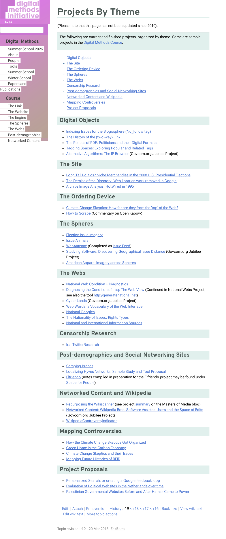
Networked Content (24, 140)
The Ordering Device (83, 69)
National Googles (80, 312)
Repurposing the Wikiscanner (90, 404)
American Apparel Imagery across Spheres (101, 262)
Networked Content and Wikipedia (94, 96)
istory (115, 508)
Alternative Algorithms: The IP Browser (97, 153)
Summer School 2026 (25, 49)
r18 (136, 508)
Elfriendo (73, 377)
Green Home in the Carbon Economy (96, 448)
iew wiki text (191, 508)
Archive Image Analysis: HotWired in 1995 (100, 186)
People (13, 60)
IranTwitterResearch (82, 344)
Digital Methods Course (103, 42)
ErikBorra (118, 529)
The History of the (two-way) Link (93, 137)
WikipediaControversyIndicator (91, 420)
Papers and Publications (13, 86)
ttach (77, 508)
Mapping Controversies (86, 102)
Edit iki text (73, 514)
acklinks (169, 508)
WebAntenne (76, 246)
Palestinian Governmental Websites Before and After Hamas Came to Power (127, 491)
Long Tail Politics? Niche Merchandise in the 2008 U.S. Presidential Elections (128, 175)
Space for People (80, 382)
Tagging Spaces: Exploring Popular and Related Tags (109, 148)
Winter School (19, 78)
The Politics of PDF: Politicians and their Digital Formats (111, 142)
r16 (155, 508)
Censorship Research (84, 85)
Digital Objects (78, 57)
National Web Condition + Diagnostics (97, 284)
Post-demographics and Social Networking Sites (106, 91)
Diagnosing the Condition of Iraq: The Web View (105, 289)
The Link (15, 106)
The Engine (17, 117)
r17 (146, 508)
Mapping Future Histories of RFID (93, 459)
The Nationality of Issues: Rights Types (97, 317)
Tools (12, 66)
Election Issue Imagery (84, 235)
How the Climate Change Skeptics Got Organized (106, 442)
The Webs (75, 80)
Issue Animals (77, 240)
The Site (73, 63)
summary (142, 404)
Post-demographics (24, 135)
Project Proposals (81, 108)
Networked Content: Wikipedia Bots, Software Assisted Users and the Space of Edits (134, 409)
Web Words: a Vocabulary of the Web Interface (104, 306)
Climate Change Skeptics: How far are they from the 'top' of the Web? (122, 207)
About (13, 55)
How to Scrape (78, 213)
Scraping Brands (79, 366)
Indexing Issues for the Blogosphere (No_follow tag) (108, 131)
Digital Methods (22, 42)
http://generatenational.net (115, 295)
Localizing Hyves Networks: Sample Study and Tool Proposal (116, 371)
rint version (96, 508)
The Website (18, 111)
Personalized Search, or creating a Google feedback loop (113, 480)
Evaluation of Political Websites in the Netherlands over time (115, 486)
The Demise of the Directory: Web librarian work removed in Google (121, 181)
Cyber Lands (76, 300)
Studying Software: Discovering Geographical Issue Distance (115, 251)
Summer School (21, 72)
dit (65, 508)
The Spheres (77, 74)
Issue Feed (121, 246)
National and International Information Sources (104, 323)
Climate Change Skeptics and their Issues (99, 453)
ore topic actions (102, 514)
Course (13, 99)
